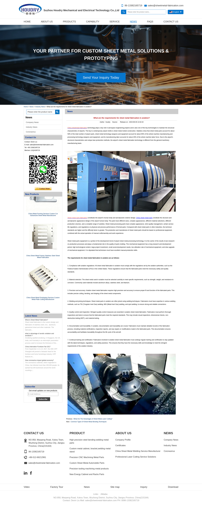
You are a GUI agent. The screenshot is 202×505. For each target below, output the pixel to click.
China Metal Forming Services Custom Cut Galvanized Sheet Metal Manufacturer (43, 215)
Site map (115, 487)
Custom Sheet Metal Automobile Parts (87, 463)
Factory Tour (56, 487)
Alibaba (103, 494)
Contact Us (170, 21)
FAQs (150, 21)
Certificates (120, 445)
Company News (32, 122)
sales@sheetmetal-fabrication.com (165, 5)
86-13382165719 (133, 5)
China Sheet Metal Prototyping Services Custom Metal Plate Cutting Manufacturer (43, 299)
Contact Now (43, 188)
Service (115, 21)
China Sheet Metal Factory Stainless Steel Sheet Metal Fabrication (43, 257)
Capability (92, 21)
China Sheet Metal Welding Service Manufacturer (137, 451)
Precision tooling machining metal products (89, 469)
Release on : (124, 122)
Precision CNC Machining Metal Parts (87, 457)
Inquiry (143, 487)
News (133, 21)
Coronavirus (31, 132)
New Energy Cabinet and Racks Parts (87, 474)
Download (173, 487)
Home (27, 21)
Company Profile (123, 440)
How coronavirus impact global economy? (39, 360)
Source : (115, 122)
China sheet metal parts (144, 218)
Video (27, 487)
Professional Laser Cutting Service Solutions (135, 457)
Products (69, 21)
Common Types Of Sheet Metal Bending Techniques (89, 422)
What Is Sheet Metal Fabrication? (36, 320)
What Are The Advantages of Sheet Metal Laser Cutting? (93, 419)
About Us (47, 21)
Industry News (40, 107)
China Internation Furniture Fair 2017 (37, 347)
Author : (103, 122)
